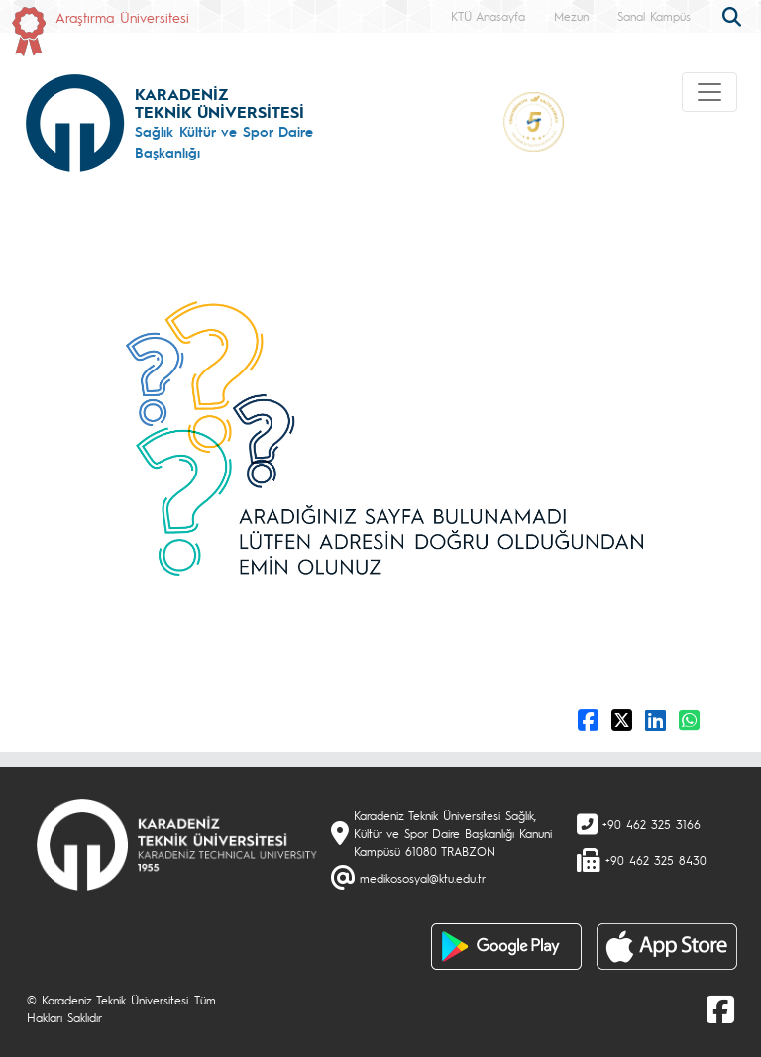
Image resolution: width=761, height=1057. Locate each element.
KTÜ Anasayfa (488, 16)
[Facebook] (720, 1008)
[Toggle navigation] (709, 92)
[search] (734, 15)
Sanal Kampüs (654, 16)
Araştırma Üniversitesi (122, 17)
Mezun (571, 16)
